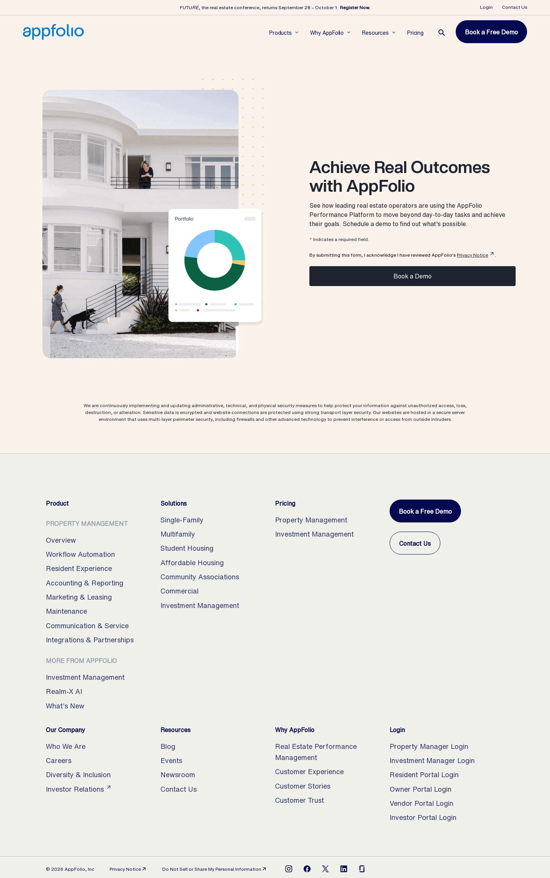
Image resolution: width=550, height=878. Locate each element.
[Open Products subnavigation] (280, 32)
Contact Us (514, 7)
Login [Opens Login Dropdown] (486, 7)
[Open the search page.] (442, 33)
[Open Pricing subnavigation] (415, 32)
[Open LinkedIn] (344, 869)
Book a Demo (412, 276)
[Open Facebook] (307, 869)
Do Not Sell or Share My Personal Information (214, 869)
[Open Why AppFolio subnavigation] (327, 32)
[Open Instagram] (289, 869)
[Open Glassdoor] (362, 869)
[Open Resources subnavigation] (375, 32)
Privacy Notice (472, 255)
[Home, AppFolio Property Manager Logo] (53, 32)
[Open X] (325, 869)
